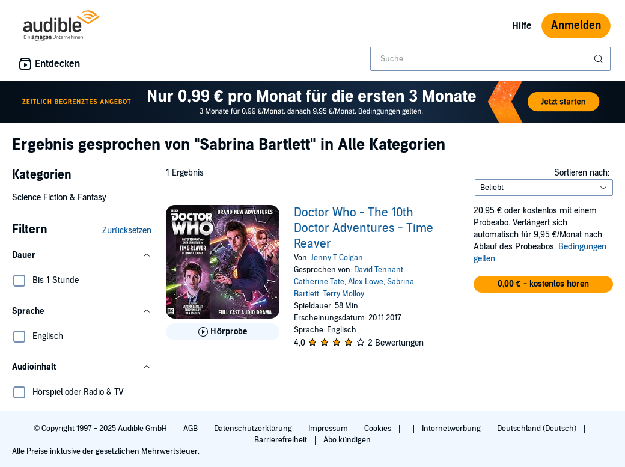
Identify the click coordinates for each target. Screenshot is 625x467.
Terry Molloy (343, 294)
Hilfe (522, 26)
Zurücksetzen (126, 230)
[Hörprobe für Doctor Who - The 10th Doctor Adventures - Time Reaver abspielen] (222, 331)
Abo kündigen (347, 440)
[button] (81, 255)
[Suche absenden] (600, 59)
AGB (191, 428)
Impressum (329, 428)
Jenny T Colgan (337, 258)
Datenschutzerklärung (254, 428)
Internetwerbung (452, 428)
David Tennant (378, 270)
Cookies (378, 428)
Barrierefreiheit (281, 440)
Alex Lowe (365, 282)
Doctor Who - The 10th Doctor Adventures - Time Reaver (363, 228)
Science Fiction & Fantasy (59, 197)
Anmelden (576, 25)
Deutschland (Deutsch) (537, 428)
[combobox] (490, 59)
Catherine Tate (319, 282)
